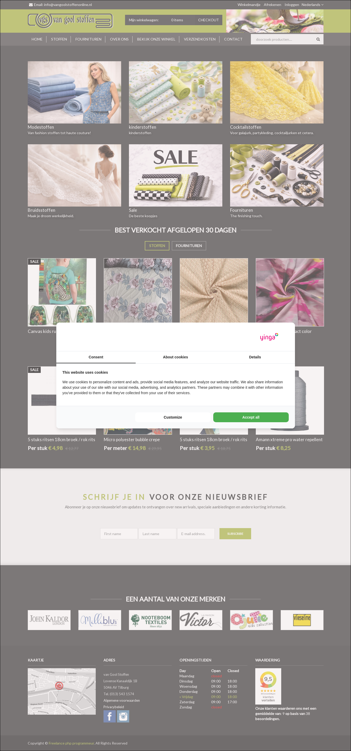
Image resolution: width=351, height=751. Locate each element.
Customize (173, 417)
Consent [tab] (96, 357)
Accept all (250, 417)
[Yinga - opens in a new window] (269, 337)
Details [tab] (255, 357)
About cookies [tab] (175, 357)
